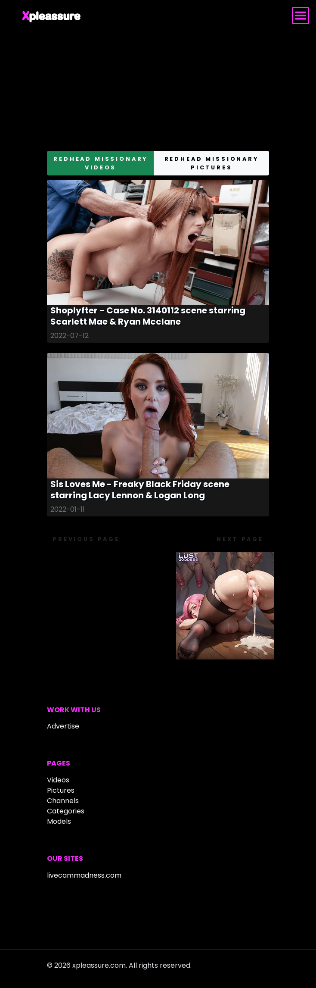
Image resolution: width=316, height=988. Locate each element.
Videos (58, 780)
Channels (63, 801)
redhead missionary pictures (211, 163)
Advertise (63, 726)
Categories (65, 811)
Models (59, 821)
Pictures (60, 790)
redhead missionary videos (100, 163)
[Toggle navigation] (300, 15)
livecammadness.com (84, 875)
